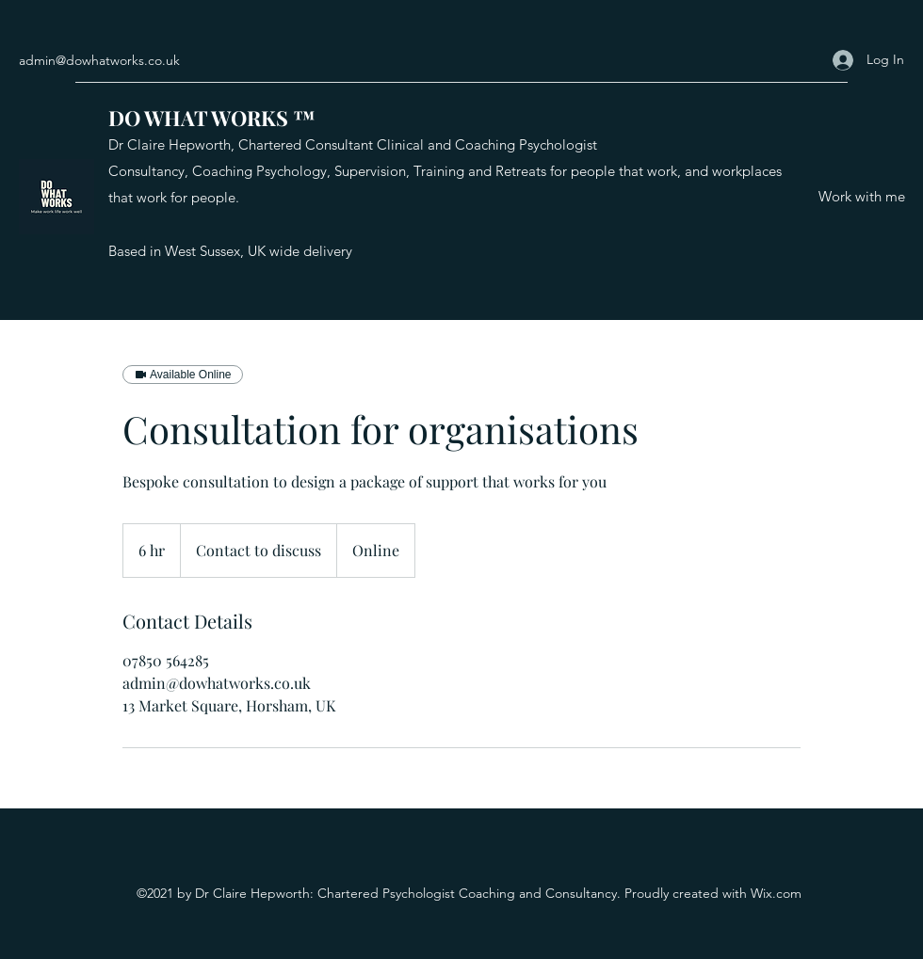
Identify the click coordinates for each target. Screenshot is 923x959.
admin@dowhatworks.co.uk (99, 60)
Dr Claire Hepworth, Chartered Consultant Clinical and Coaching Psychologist (352, 144)
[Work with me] (861, 197)
